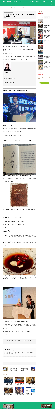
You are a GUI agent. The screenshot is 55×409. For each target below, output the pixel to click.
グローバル (50, 1)
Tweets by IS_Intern (40, 74)
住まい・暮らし (38, 1)
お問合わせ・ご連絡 (49, 4)
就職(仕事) (44, 1)
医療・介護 (32, 1)
